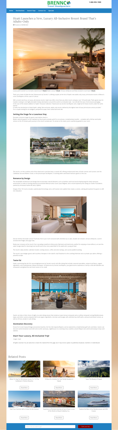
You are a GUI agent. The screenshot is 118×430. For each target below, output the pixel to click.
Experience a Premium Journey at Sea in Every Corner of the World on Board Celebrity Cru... (59, 401)
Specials (51, 10)
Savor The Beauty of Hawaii (94, 370)
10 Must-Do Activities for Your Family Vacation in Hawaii (59, 371)
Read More (24, 388)
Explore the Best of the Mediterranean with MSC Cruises (94, 401)
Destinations (20, 10)
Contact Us (42, 10)
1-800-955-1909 (95, 2)
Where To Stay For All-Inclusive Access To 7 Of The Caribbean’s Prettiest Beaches (24, 371)
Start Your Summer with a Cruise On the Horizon (24, 400)
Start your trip (85, 426)
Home (11, 10)
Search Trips (31, 10)
